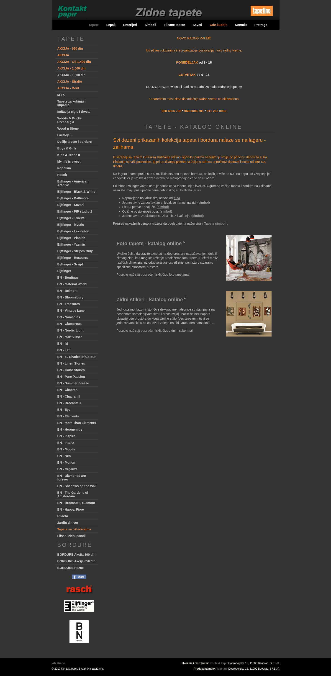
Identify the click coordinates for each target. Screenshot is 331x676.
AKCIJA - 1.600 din (71, 75)
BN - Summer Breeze (73, 383)
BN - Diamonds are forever (71, 477)
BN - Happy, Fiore (70, 509)
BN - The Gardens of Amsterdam (72, 494)
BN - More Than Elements (76, 423)
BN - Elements (68, 416)
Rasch (62, 175)
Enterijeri (130, 25)
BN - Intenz (65, 443)
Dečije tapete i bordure (74, 142)
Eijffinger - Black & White (76, 191)
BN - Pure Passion (71, 376)
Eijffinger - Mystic (70, 224)
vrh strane (58, 663)
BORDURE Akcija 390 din (76, 554)
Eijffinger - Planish (71, 238)
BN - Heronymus (69, 429)
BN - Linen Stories (71, 363)
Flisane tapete (174, 25)
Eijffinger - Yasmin (71, 244)
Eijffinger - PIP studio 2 (74, 211)
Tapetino (222, 668)
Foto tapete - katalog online (149, 243)
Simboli (150, 25)
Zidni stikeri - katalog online (150, 299)
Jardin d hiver (67, 522)
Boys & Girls (67, 148)
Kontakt (241, 25)
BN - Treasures (68, 304)
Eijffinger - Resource (73, 258)
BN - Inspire (66, 436)
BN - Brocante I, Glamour (76, 503)
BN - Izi (62, 343)
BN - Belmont (67, 291)
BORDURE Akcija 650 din (76, 561)
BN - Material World (72, 284)
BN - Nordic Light (70, 330)
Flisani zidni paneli (71, 536)
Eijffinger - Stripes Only (75, 251)
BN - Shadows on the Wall (77, 486)
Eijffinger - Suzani (70, 205)
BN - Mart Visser (69, 337)
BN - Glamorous (69, 324)
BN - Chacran (67, 390)
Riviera (62, 516)
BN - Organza (67, 469)
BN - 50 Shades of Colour (76, 357)
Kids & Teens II (68, 155)
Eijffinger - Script (70, 264)
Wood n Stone (68, 128)
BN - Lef (63, 350)
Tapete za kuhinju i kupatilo (71, 103)
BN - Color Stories (71, 370)
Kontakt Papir (219, 663)
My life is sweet (69, 161)
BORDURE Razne (70, 568)
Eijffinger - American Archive (72, 183)
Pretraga (260, 25)
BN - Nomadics (68, 317)
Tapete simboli (215, 223)
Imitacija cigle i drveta (74, 111)
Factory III (64, 135)
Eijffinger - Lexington (73, 231)
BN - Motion (66, 462)
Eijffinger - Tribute (71, 218)
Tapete (94, 25)
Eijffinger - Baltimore (73, 198)
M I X (61, 95)
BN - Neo (64, 456)
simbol (203, 202)
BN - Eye (64, 409)
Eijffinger (64, 271)
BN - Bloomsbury (70, 297)
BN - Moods (66, 449)
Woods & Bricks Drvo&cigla (69, 120)
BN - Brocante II (69, 403)
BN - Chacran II (68, 396)
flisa (177, 198)
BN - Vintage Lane (71, 310)
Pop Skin (64, 168)
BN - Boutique (68, 277)
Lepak (110, 25)
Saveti (197, 25)
